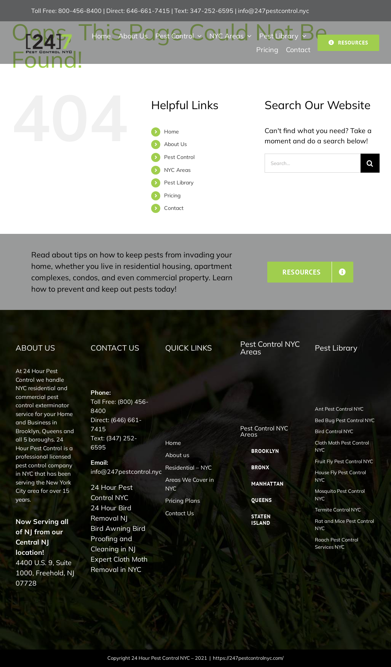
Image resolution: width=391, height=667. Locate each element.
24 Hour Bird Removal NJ (111, 512)
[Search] (370, 163)
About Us (175, 144)
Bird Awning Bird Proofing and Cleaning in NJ (118, 538)
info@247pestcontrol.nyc (273, 10)
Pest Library (178, 182)
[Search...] (313, 163)
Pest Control (179, 157)
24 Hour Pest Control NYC (111, 492)
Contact (174, 208)
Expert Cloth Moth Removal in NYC (119, 564)
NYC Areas (177, 170)
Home (171, 131)
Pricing (172, 195)
